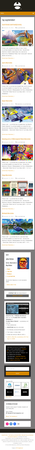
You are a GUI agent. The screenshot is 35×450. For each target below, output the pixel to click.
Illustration (21, 27)
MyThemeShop (19, 448)
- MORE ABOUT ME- (11, 284)
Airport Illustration (7, 101)
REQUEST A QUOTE (17, 295)
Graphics (19, 104)
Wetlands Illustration (8, 213)
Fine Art (9, 271)
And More (9, 396)
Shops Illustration (7, 175)
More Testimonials (11, 416)
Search (17, 373)
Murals (9, 273)
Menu (2, 13)
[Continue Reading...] (8, 58)
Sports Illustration (7, 63)
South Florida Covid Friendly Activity (12, 24)
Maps (8, 269)
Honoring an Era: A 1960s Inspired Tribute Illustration (17, 139)
